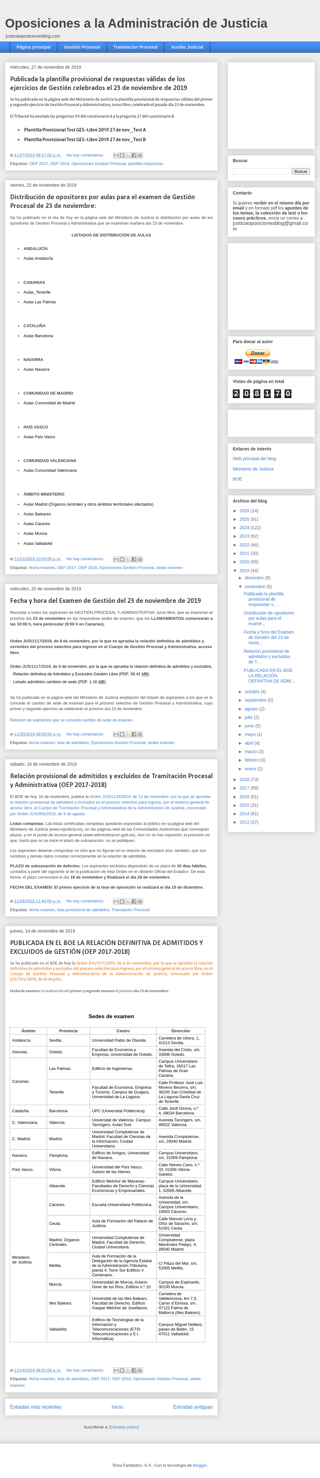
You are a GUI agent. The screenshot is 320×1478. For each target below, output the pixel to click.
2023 (245, 536)
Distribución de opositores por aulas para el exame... (269, 618)
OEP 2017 (38, 163)
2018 (245, 779)
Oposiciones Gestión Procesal (98, 163)
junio (250, 725)
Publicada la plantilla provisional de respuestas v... (264, 599)
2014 (245, 813)
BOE (237, 478)
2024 (245, 527)
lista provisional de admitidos (83, 909)
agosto (252, 708)
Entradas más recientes (35, 1407)
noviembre (255, 586)
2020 (245, 561)
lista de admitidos (72, 742)
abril (249, 743)
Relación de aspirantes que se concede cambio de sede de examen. (72, 720)
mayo (251, 734)
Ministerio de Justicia (253, 468)
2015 (245, 805)
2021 (245, 553)
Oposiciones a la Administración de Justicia (136, 23)
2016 (245, 796)
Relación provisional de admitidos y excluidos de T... (267, 656)
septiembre (256, 700)
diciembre (255, 577)
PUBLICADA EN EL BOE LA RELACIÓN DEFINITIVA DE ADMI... (269, 675)
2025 (245, 519)
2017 (245, 787)
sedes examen (169, 567)
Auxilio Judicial (187, 47)
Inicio (117, 1407)
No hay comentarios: (86, 155)
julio (249, 717)
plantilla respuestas (145, 163)
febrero (252, 760)
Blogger (200, 1465)
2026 (245, 510)
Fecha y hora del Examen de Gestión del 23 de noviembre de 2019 (105, 601)
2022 (245, 544)
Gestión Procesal (82, 47)
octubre (253, 691)
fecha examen (42, 567)
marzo (251, 751)
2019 (245, 570)
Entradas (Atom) (124, 1427)
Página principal (34, 47)
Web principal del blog (254, 458)
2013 (245, 822)
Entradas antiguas (193, 1407)
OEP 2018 (59, 163)
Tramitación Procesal (136, 47)
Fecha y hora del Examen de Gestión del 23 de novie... (269, 637)
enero (251, 768)
